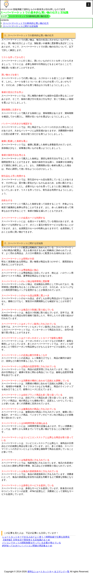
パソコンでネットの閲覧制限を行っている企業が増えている (31, 543)
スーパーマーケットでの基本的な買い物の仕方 (26, 23)
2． (6, 243)
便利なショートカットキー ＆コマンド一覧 (48, 571)
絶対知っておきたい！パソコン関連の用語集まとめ (27, 545)
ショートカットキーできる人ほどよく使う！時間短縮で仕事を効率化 (36, 537)
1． (6, 35)
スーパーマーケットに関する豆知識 (20, 26)
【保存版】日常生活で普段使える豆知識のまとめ (26, 540)
